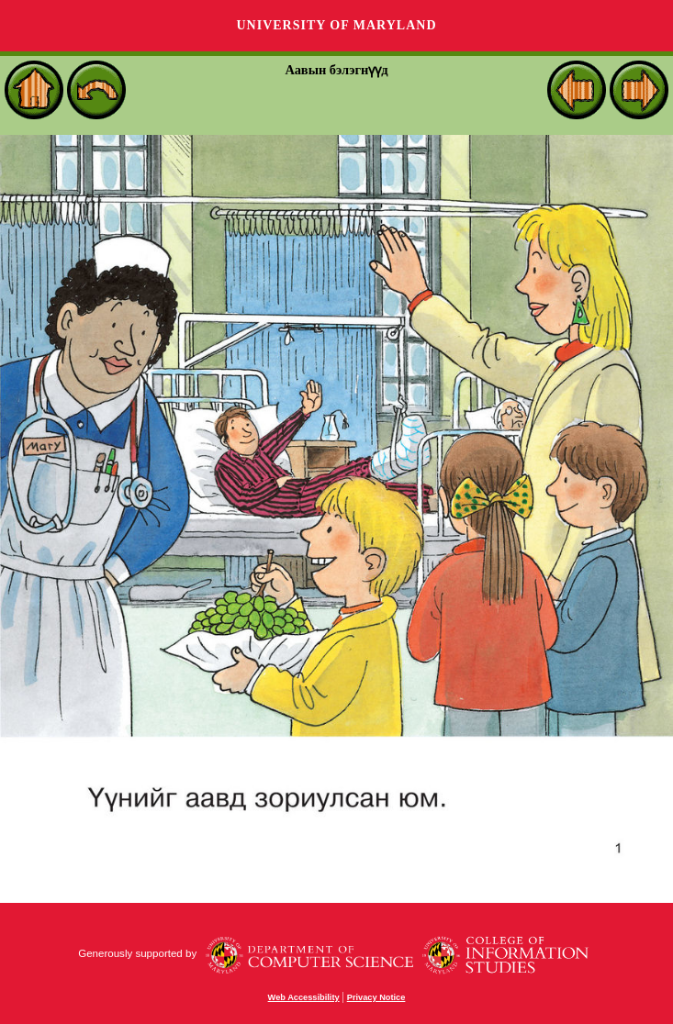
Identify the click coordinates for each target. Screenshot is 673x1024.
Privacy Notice (376, 997)
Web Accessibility (304, 997)
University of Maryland (336, 25)
